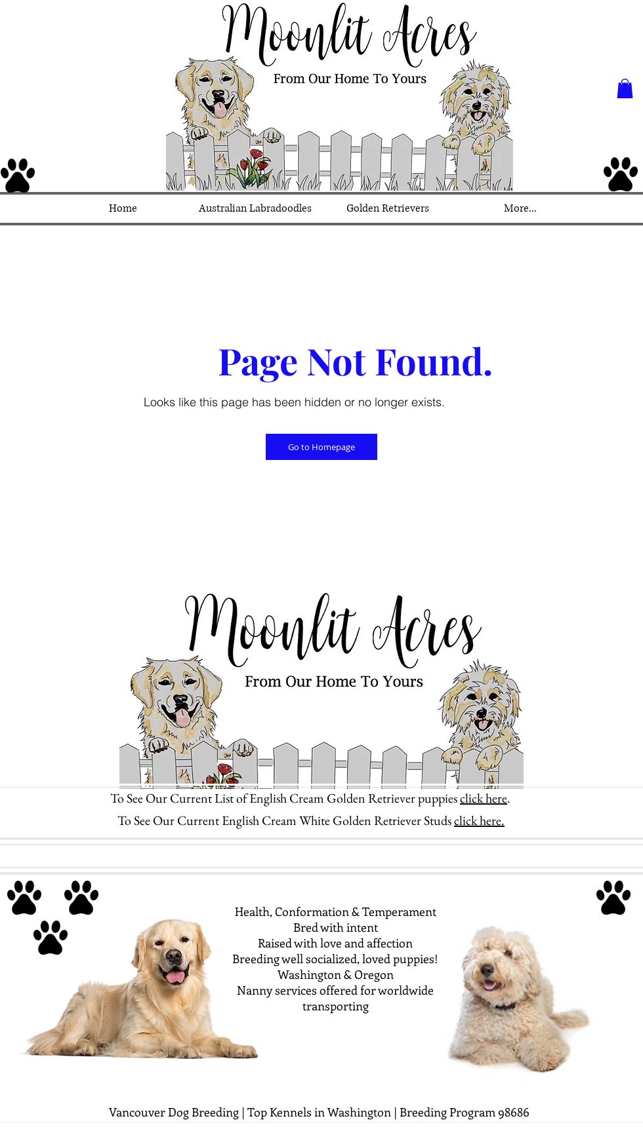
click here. (479, 820)
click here (483, 798)
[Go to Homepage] (321, 447)
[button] (625, 88)
